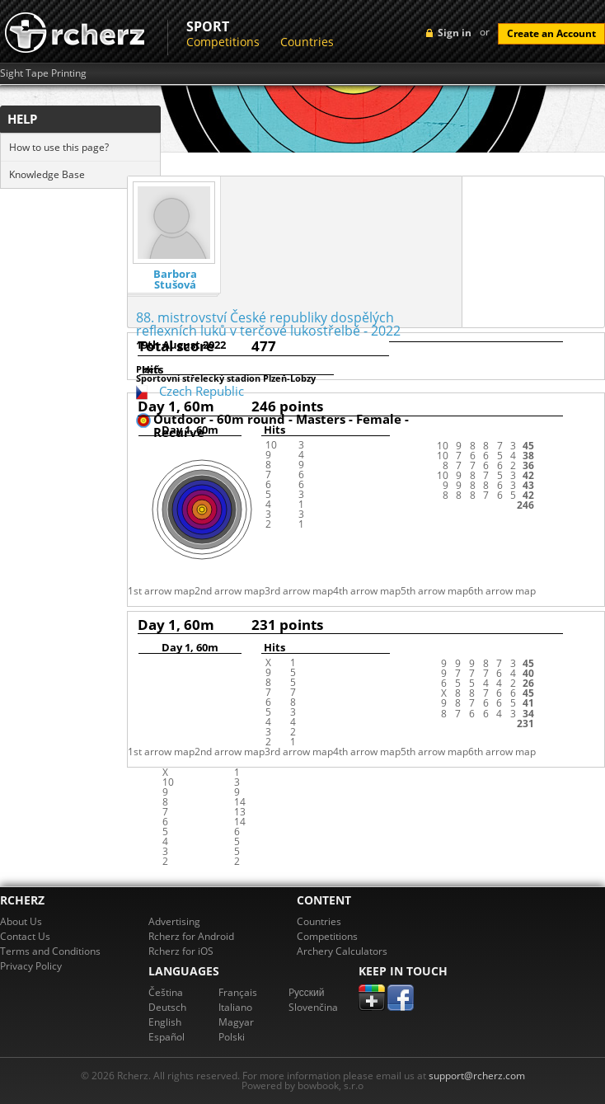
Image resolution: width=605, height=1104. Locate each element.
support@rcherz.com (477, 1076)
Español (166, 1037)
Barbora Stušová (175, 279)
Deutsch (167, 1007)
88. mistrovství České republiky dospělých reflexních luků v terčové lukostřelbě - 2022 (268, 324)
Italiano (235, 1007)
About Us (21, 921)
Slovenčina (313, 1007)
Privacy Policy (31, 966)
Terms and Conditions (50, 951)
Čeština (165, 992)
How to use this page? (59, 147)
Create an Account (551, 33)
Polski (231, 1037)
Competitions (223, 41)
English (164, 1022)
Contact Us (25, 936)
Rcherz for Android (191, 936)
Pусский (306, 992)
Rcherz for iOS (180, 951)
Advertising (174, 921)
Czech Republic (201, 391)
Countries (307, 41)
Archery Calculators (342, 951)
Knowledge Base (47, 174)
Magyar (236, 1022)
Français (237, 992)
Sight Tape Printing (43, 73)
